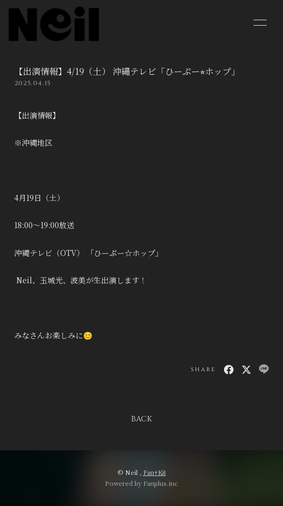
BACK (141, 419)
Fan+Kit (154, 472)
